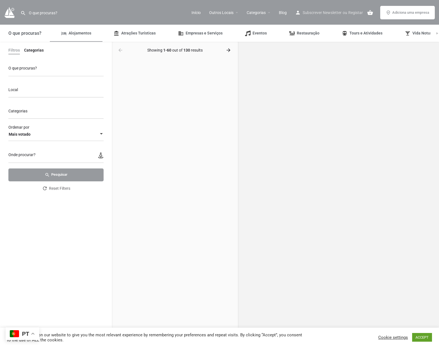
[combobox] (56, 91)
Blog (283, 12)
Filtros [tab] (14, 50)
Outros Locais (221, 12)
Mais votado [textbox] (20, 134)
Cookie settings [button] (393, 337)
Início (196, 12)
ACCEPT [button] (422, 337)
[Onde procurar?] (56, 156)
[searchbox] (55, 90)
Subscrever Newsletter (322, 12)
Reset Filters (56, 188)
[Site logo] (10, 12)
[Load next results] (229, 50)
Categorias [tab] (34, 50)
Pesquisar (56, 174)
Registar (355, 12)
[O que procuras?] (56, 69)
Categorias (256, 12)
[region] (338, 194)
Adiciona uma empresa (407, 12)
